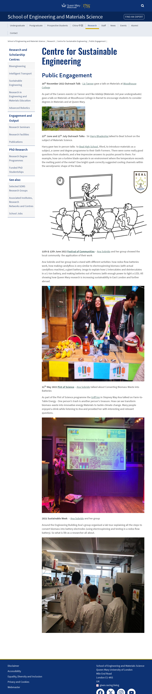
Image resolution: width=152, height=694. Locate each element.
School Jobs (16, 213)
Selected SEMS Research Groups (18, 188)
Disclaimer (13, 665)
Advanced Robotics (19, 108)
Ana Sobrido (103, 251)
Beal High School (88, 146)
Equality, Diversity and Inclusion (25, 676)
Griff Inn (95, 397)
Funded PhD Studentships (16, 170)
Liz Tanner (88, 83)
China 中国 (77, 25)
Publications (16, 141)
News (113, 25)
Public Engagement (97, 41)
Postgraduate (36, 25)
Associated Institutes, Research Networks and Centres (21, 202)
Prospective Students (57, 25)
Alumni (134, 25)
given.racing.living (109, 685)
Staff (103, 25)
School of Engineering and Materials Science (55, 16)
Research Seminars (19, 127)
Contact (13, 32)
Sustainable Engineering (15, 83)
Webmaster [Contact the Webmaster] (14, 687)
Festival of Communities (81, 251)
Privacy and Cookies (18, 681)
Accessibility (14, 671)
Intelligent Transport (20, 73)
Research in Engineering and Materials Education (20, 96)
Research (92, 25)
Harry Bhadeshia (99, 136)
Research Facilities (19, 134)
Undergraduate (17, 25)
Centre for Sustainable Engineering (72, 41)
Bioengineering (17, 66)
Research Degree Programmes (18, 158)
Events (123, 25)
